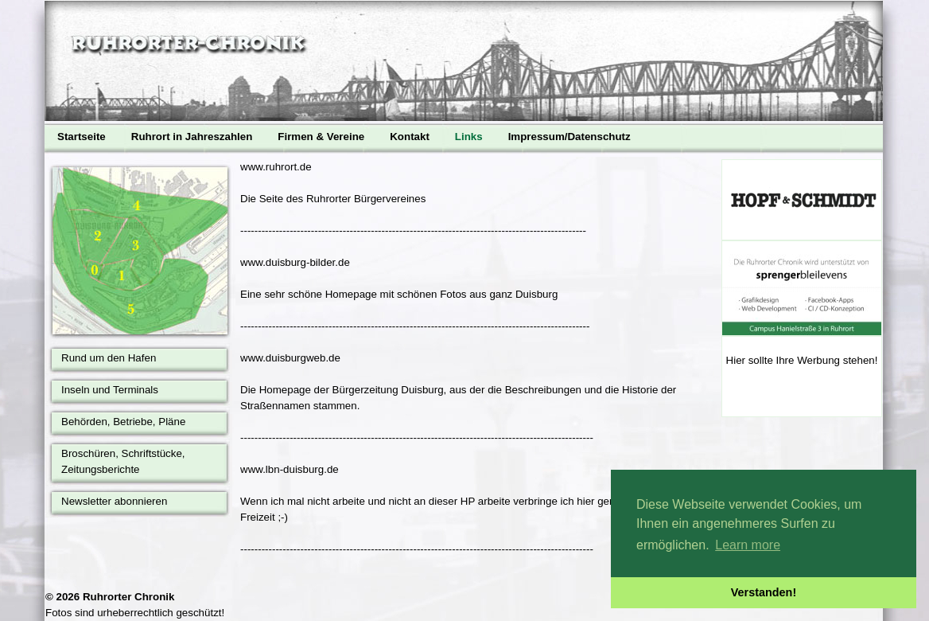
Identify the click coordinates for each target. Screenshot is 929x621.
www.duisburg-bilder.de (295, 262)
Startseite (81, 137)
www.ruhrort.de (276, 167)
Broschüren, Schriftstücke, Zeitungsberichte (123, 461)
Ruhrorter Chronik (129, 597)
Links (469, 137)
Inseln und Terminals (109, 390)
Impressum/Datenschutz (569, 137)
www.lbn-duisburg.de (289, 469)
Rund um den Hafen (108, 358)
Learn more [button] (747, 545)
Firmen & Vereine (321, 137)
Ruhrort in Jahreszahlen (192, 137)
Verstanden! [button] (763, 592)
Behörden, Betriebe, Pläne (123, 422)
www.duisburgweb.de (290, 358)
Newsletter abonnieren (114, 501)
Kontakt (410, 137)
